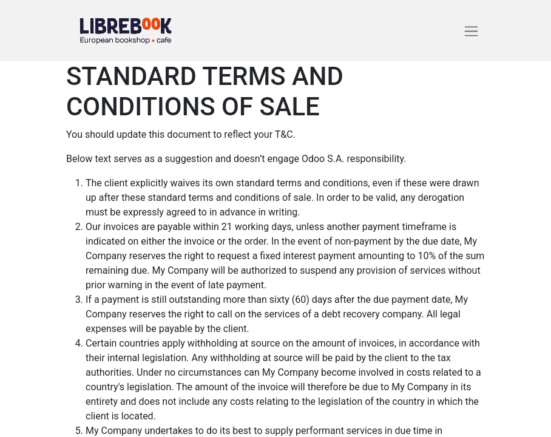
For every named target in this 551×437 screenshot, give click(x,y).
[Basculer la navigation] (471, 30)
